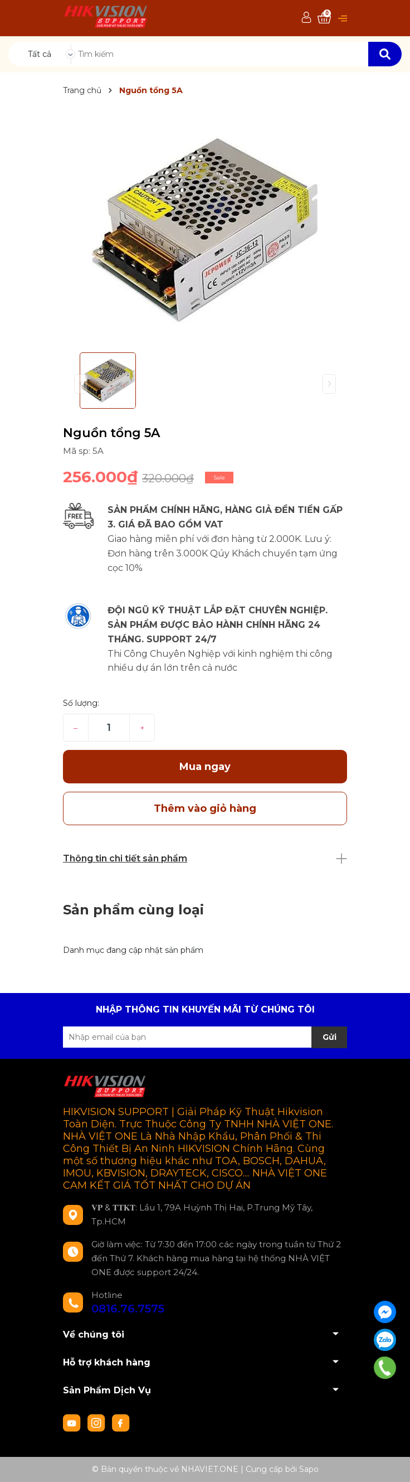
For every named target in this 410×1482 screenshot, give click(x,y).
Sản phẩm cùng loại (133, 910)
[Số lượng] (109, 728)
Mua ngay (205, 767)
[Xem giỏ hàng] (324, 18)
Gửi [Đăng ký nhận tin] (329, 1037)
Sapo (309, 1469)
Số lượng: (81, 703)
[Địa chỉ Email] (205, 1037)
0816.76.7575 (127, 1308)
